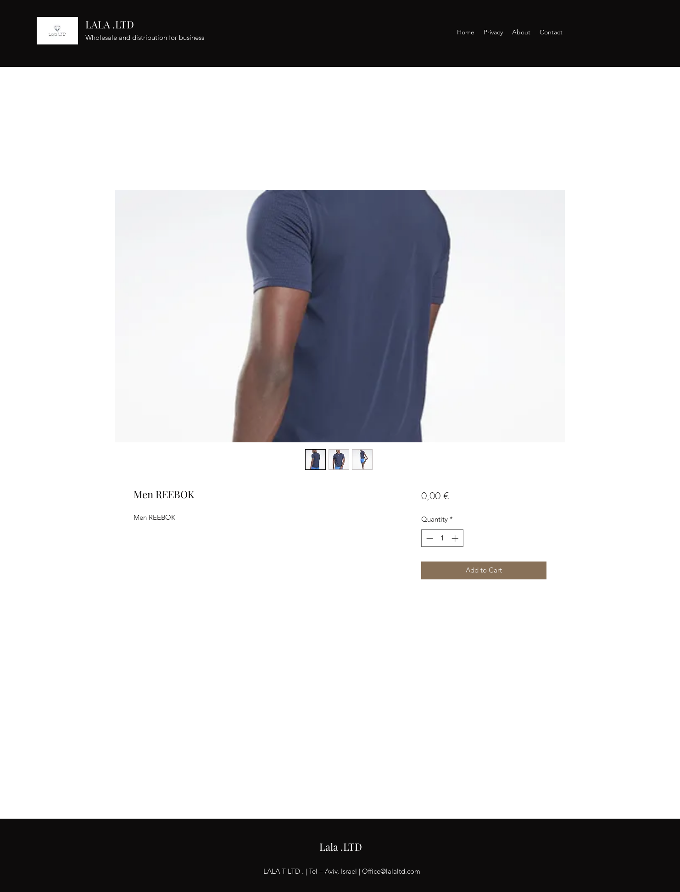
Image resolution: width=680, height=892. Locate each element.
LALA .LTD (109, 24)
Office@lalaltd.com (391, 871)
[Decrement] (429, 538)
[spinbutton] (442, 538)
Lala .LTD (340, 846)
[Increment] (456, 538)
